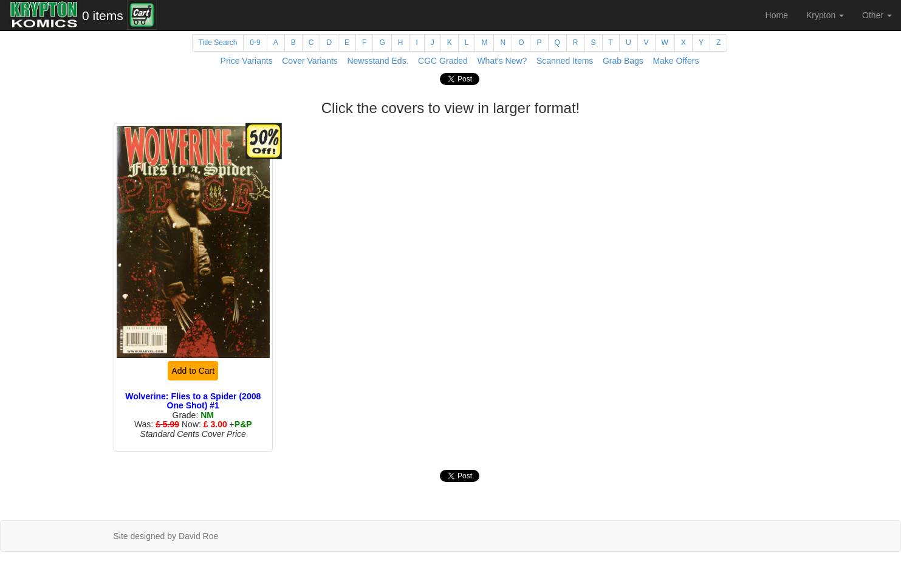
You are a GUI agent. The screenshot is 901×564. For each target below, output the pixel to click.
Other (877, 15)
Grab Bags (623, 61)
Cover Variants (310, 61)
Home (777, 15)
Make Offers (676, 61)
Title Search (218, 42)
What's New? (502, 61)
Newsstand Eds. (377, 61)
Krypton (825, 15)
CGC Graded (443, 61)
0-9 (255, 42)
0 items (102, 15)
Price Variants (247, 61)
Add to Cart (192, 371)
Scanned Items (564, 61)
